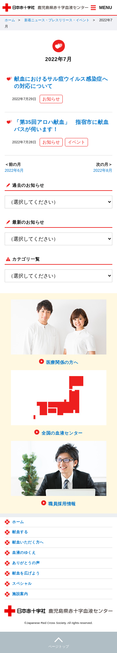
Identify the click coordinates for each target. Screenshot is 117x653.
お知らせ (51, 98)
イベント (76, 142)
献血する (20, 532)
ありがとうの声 (26, 563)
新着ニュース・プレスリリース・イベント (57, 20)
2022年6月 (14, 170)
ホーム (10, 20)
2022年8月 (102, 170)
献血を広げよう (26, 573)
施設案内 (20, 594)
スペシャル (22, 583)
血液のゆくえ (24, 552)
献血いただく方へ (28, 542)
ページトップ (58, 641)
